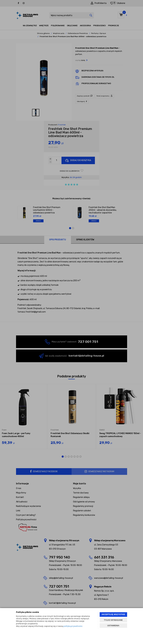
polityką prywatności (72, 626)
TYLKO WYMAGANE (113, 620)
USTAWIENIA (113, 625)
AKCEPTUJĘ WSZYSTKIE (113, 614)
